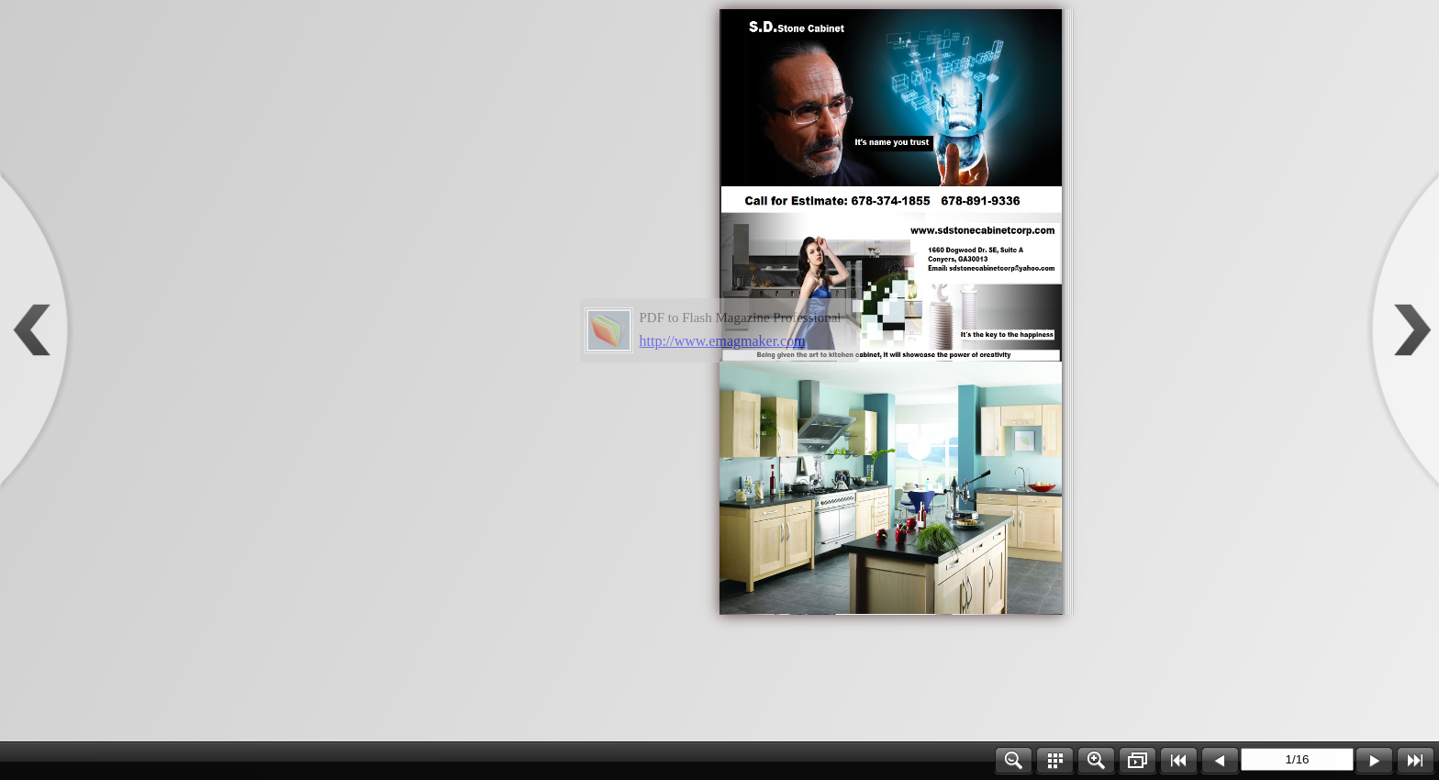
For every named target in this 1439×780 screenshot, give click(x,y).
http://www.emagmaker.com (723, 341)
